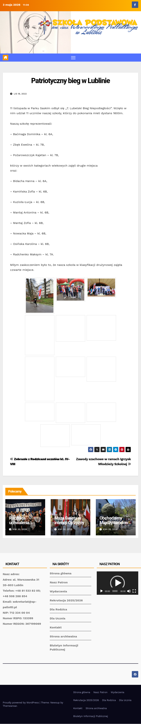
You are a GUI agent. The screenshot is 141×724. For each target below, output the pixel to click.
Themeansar (10, 706)
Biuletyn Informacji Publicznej (90, 716)
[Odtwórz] (101, 591)
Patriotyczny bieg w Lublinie (70, 81)
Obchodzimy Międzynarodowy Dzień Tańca (115, 523)
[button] (117, 583)
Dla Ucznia (57, 618)
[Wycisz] (129, 591)
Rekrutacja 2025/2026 (66, 600)
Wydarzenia (58, 591)
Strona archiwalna (63, 636)
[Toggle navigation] (73, 57)
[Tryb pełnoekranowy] (134, 591)
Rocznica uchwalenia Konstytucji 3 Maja (20, 525)
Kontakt (56, 627)
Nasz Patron (59, 582)
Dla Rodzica (58, 609)
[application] (117, 583)
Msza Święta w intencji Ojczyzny (69, 520)
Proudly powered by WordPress (21, 702)
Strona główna (60, 573)
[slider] (115, 591)
